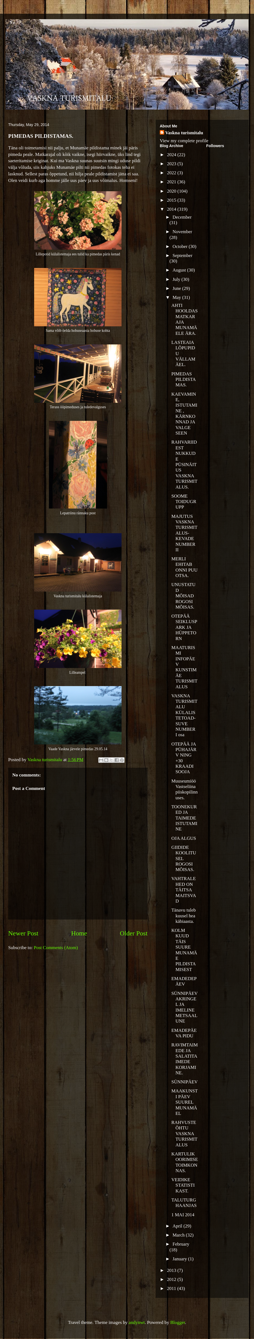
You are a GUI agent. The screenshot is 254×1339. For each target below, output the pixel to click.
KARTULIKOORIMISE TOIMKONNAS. (184, 1162)
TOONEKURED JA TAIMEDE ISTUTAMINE (184, 818)
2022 (172, 172)
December (182, 217)
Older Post (133, 933)
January (180, 1258)
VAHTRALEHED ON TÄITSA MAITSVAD (183, 890)
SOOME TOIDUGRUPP (183, 501)
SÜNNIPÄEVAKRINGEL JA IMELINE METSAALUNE (184, 1007)
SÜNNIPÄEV (184, 1081)
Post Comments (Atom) (56, 947)
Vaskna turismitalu (184, 132)
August (180, 270)
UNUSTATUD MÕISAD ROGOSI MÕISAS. (183, 596)
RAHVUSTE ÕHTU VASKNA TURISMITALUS (184, 1133)
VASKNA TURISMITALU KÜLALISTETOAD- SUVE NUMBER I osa (184, 715)
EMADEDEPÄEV (184, 981)
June (177, 288)
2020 (172, 191)
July (177, 279)
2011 (172, 1288)
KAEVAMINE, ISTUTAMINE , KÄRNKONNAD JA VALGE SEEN (184, 414)
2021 (172, 181)
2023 (172, 163)
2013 (172, 1270)
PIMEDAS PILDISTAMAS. (183, 379)
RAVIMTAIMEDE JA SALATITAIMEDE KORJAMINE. (184, 1058)
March (179, 1235)
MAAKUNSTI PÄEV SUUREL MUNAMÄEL (184, 1102)
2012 (172, 1279)
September (183, 255)
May (177, 297)
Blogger (177, 1322)
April (178, 1226)
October (181, 246)
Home (79, 933)
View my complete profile (184, 140)
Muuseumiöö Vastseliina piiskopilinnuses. (184, 789)
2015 (172, 200)
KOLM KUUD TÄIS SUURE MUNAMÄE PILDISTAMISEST (184, 950)
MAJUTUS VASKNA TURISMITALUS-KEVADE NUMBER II (184, 533)
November (182, 231)
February (181, 1244)
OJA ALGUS (183, 838)
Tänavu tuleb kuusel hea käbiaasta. (183, 915)
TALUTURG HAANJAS (183, 1202)
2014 (172, 209)
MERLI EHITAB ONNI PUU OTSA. (184, 567)
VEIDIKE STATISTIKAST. (182, 1185)
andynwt (137, 1322)
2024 (172, 154)
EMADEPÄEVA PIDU (184, 1033)
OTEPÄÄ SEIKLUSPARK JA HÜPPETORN (184, 627)
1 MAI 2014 (182, 1214)
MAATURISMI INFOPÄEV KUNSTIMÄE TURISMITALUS (184, 667)
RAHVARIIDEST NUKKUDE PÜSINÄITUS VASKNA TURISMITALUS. (184, 464)
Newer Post (23, 933)
